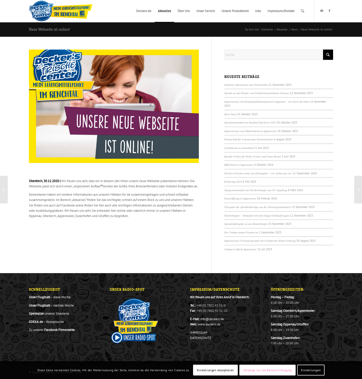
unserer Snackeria (49, 313)
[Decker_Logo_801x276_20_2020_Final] (61, 11)
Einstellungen (311, 370)
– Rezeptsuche (46, 322)
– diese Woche (50, 297)
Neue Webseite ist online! (49, 29)
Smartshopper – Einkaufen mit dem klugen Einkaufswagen (256, 215)
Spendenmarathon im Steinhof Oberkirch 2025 (250, 122)
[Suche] (302, 11)
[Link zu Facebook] (329, 11)
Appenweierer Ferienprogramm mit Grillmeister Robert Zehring (260, 240)
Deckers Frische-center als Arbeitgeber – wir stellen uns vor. (258, 173)
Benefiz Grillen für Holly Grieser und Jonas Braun (252, 156)
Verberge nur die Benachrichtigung (267, 370)
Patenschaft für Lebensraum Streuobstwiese (248, 139)
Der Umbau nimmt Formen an (241, 232)
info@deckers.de (212, 319)
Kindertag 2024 (233, 181)
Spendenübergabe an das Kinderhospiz (245, 223)
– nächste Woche (51, 305)
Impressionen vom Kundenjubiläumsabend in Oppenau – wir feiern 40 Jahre (266, 101)
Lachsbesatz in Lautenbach (239, 147)
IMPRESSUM (198, 332)
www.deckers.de (209, 324)
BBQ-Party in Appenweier (238, 164)
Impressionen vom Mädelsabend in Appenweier (250, 131)
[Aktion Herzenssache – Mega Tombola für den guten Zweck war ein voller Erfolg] (358, 189)
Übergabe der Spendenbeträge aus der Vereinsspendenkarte (257, 206)
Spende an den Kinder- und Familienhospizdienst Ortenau (256, 93)
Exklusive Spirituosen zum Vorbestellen (246, 84)
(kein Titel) (230, 114)
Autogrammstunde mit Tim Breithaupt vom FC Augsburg (255, 190)
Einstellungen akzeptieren (215, 370)
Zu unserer (52, 330)
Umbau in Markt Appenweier (240, 249)
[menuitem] (144, 11)
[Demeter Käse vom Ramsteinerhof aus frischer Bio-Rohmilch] (4, 189)
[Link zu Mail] (322, 11)
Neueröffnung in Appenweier (240, 198)
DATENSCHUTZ (200, 338)
